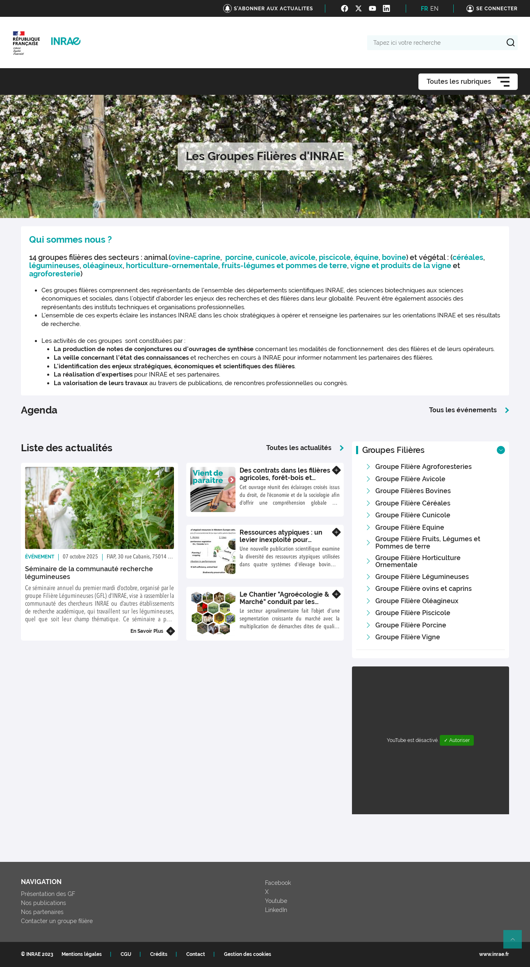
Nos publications (43, 903)
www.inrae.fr (494, 954)
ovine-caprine (195, 257)
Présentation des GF (48, 894)
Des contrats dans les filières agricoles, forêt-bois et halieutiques (285, 477)
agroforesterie (54, 273)
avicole (302, 257)
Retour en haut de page (516, 943)
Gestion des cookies (247, 954)
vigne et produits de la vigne (401, 265)
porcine (238, 257)
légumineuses (54, 265)
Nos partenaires (42, 912)
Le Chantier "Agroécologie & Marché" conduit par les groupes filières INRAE (284, 601)
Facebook (278, 883)
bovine (394, 257)
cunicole (271, 257)
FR (424, 8)
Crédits (158, 954)
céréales (467, 257)
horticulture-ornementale (172, 265)
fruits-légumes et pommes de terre (284, 265)
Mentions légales (82, 954)
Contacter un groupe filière (57, 921)
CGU (126, 954)
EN (434, 8)
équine (366, 257)
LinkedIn (276, 910)
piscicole (335, 257)
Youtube (276, 901)
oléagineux (103, 265)
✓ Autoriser (457, 740)
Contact (195, 954)
